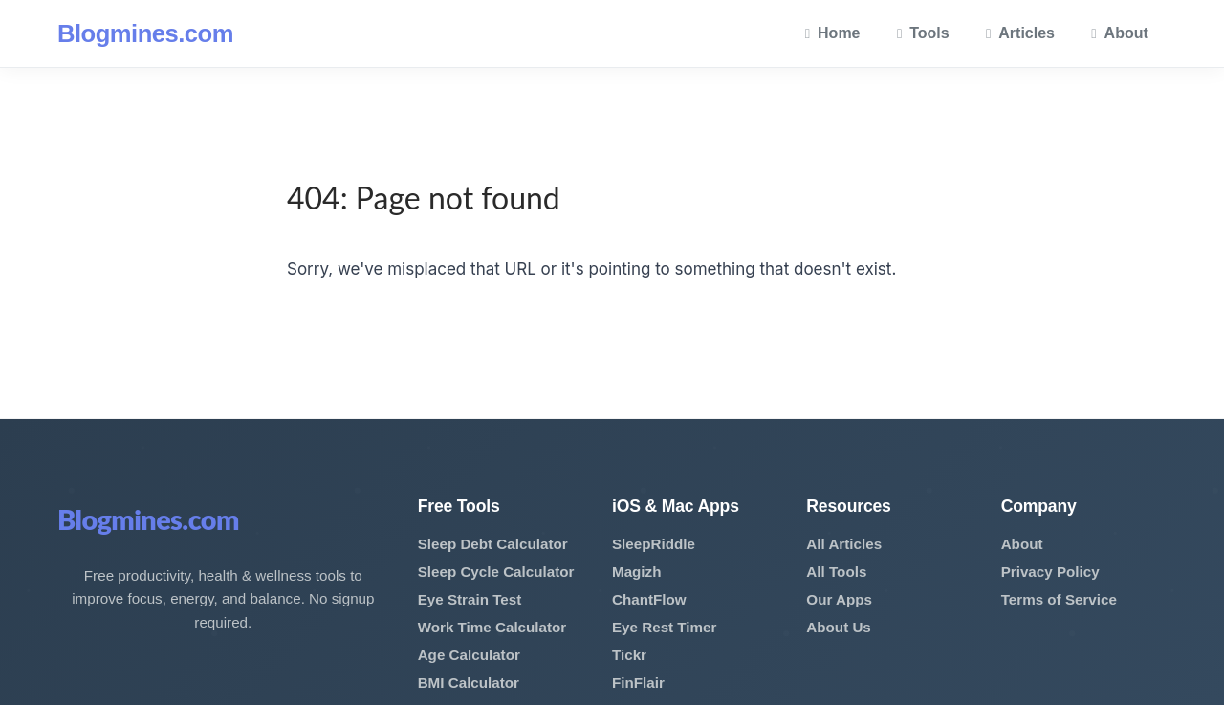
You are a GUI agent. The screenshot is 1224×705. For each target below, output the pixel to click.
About (1119, 33)
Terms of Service (1059, 599)
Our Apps (839, 599)
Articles (1020, 33)
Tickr (629, 655)
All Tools (836, 571)
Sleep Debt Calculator (493, 544)
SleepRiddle (653, 544)
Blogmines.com (145, 33)
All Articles (844, 544)
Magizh (636, 571)
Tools (923, 33)
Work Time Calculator (492, 627)
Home (833, 33)
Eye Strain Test (470, 599)
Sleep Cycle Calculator (496, 571)
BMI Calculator (468, 682)
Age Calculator (469, 655)
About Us (838, 627)
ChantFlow (649, 599)
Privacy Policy (1050, 571)
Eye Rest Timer (664, 627)
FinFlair (638, 682)
